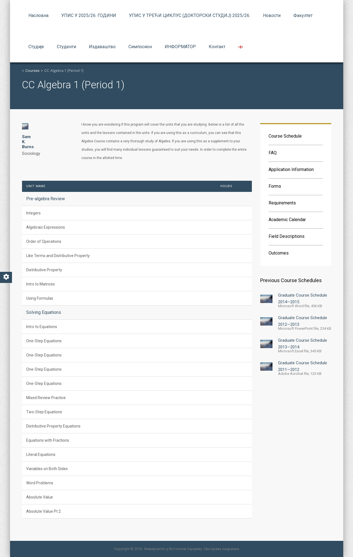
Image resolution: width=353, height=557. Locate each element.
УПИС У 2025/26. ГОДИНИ (88, 15)
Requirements (282, 203)
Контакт (217, 46)
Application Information (291, 169)
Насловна (38, 15)
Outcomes (279, 253)
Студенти (66, 46)
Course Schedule (285, 136)
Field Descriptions (287, 236)
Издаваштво (102, 46)
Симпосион (140, 46)
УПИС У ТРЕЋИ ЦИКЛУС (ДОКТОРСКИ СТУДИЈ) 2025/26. (189, 15)
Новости (272, 15)
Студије (36, 46)
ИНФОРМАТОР (180, 46)
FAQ (273, 152)
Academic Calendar (287, 219)
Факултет (303, 15)
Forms (275, 186)
